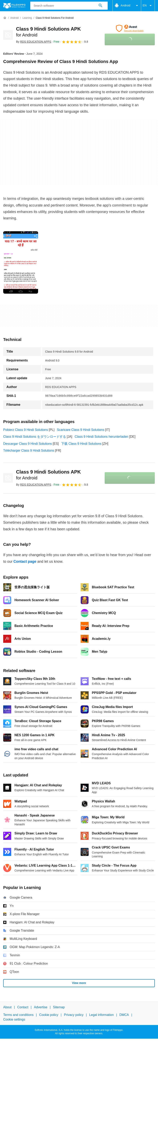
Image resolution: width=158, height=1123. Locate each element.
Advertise (40, 1007)
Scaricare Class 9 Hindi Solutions (80, 429)
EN (148, 5)
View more (79, 983)
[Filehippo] (14, 5)
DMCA (124, 1015)
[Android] (14, 18)
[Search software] (100, 6)
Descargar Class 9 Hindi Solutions (27, 443)
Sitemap (59, 1007)
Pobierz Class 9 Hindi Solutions (25, 429)
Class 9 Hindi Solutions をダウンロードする (34, 436)
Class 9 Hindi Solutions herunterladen (102, 436)
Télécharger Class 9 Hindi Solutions (28, 450)
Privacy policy (74, 1015)
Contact (22, 1007)
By (33, 41)
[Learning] (27, 18)
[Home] (4, 18)
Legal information (101, 1015)
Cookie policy (48, 1015)
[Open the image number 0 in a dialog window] (20, 262)
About (7, 1007)
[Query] (69, 6)
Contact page (24, 561)
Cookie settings (14, 1019)
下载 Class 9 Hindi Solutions (81, 443)
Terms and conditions (18, 1015)
